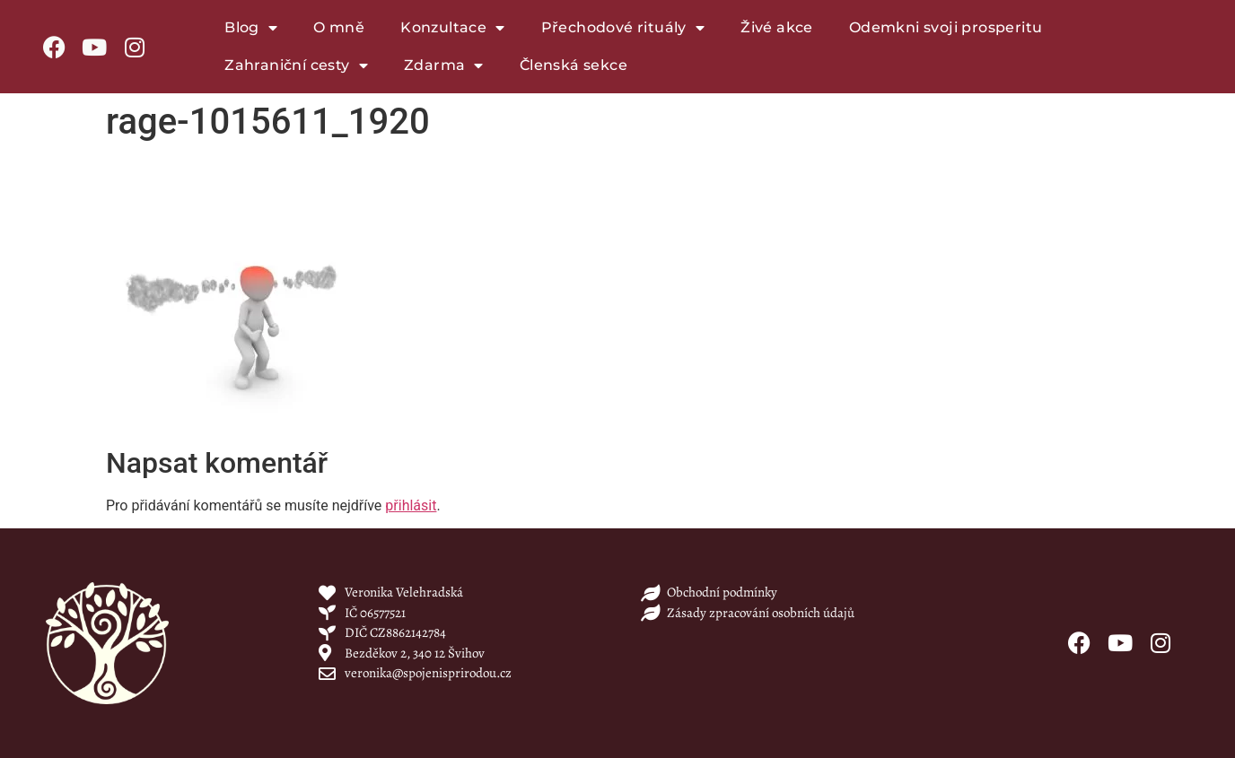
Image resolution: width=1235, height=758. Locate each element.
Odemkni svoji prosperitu (946, 27)
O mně (338, 27)
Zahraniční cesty (296, 65)
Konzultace (452, 28)
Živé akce (776, 27)
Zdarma (444, 65)
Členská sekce (573, 65)
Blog (250, 28)
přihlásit (410, 505)
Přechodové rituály (623, 28)
